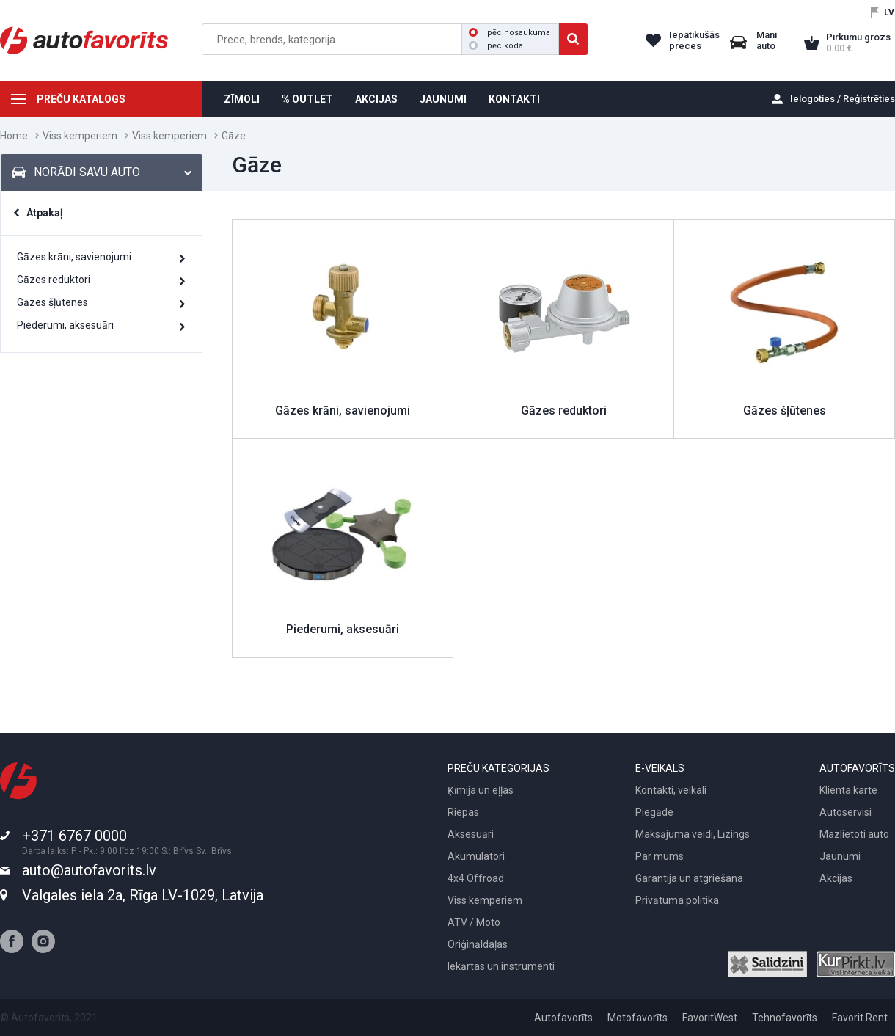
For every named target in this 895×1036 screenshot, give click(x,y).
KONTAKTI (514, 99)
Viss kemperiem (80, 136)
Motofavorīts (637, 1018)
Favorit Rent (860, 1018)
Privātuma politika (677, 900)
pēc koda (496, 46)
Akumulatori (476, 856)
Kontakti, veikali (670, 790)
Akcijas (835, 878)
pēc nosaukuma (509, 32)
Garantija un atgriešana (689, 878)
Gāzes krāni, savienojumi (74, 257)
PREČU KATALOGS (81, 99)
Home (14, 136)
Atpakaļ (44, 213)
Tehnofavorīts (784, 1018)
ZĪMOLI (242, 99)
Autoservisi (845, 812)
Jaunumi (840, 856)
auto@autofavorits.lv (89, 870)
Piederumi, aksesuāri (65, 325)
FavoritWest (709, 1018)
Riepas (463, 812)
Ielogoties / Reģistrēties (842, 98)
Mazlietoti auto (854, 834)
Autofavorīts (563, 1018)
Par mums (659, 856)
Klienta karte (848, 790)
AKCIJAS (376, 99)
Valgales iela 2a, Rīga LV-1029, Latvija (142, 895)
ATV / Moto (474, 922)
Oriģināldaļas (478, 944)
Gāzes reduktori (53, 279)
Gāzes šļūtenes (52, 302)
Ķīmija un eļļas (481, 790)
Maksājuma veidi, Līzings (692, 834)
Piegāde (654, 812)
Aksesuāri (471, 834)
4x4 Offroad (476, 878)
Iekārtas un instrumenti (501, 966)
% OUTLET (307, 99)
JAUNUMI (443, 99)
